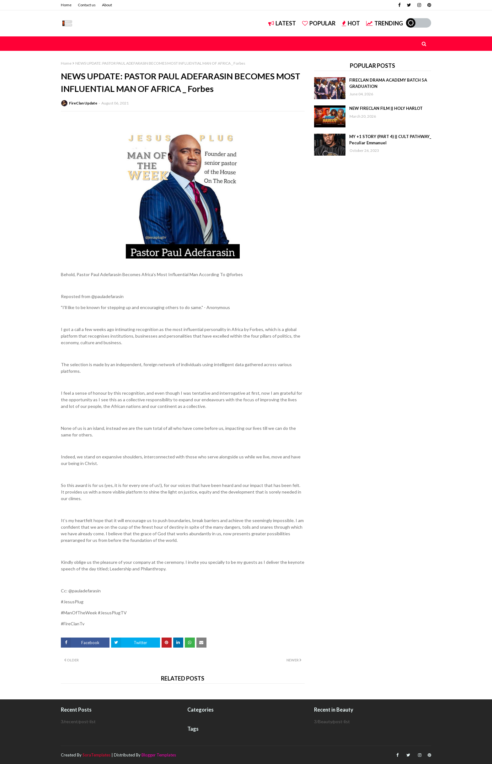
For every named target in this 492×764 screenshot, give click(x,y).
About (107, 5)
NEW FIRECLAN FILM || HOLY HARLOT (386, 108)
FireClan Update (83, 103)
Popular (318, 23)
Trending (384, 23)
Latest (282, 23)
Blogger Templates (159, 754)
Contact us (87, 5)
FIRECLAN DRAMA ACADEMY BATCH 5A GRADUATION (388, 83)
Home (66, 5)
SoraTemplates (96, 754)
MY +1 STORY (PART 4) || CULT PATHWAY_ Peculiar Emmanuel (390, 139)
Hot (351, 23)
